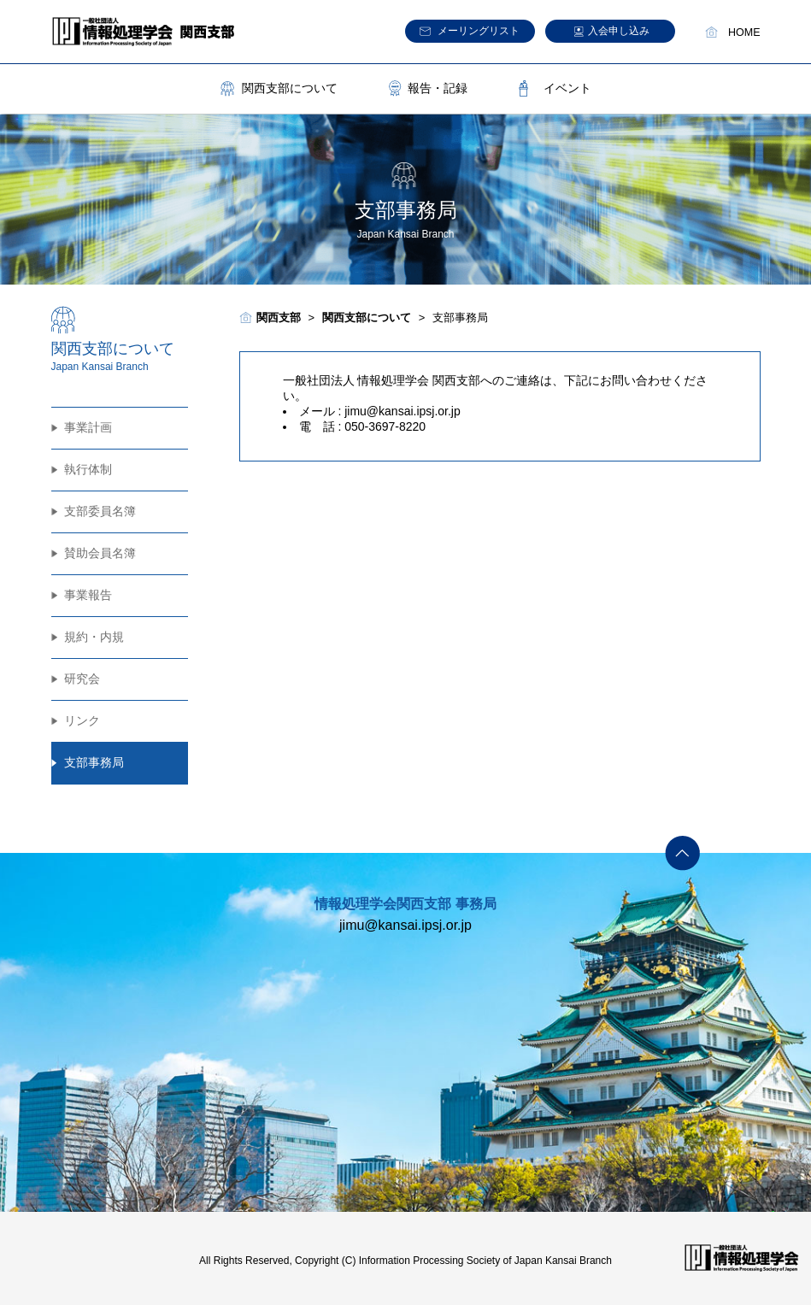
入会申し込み (618, 31)
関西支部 (278, 317)
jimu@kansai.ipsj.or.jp (402, 411)
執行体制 (88, 469)
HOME (744, 32)
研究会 (82, 678)
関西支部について (290, 88)
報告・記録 (437, 88)
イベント (567, 88)
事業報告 (88, 595)
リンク (82, 720)
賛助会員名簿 (100, 553)
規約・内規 (94, 637)
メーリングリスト (479, 31)
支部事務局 (94, 762)
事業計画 (88, 427)
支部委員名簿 (100, 511)
